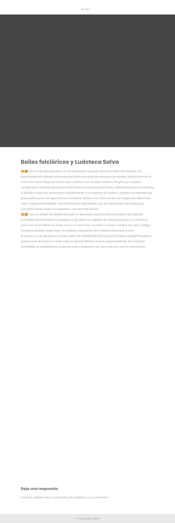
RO (87, 9)
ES (82, 9)
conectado (59, 497)
